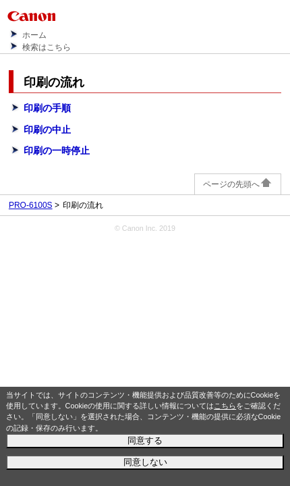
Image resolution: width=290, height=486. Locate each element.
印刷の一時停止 (57, 150)
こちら (225, 406)
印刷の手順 (47, 108)
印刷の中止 (47, 129)
